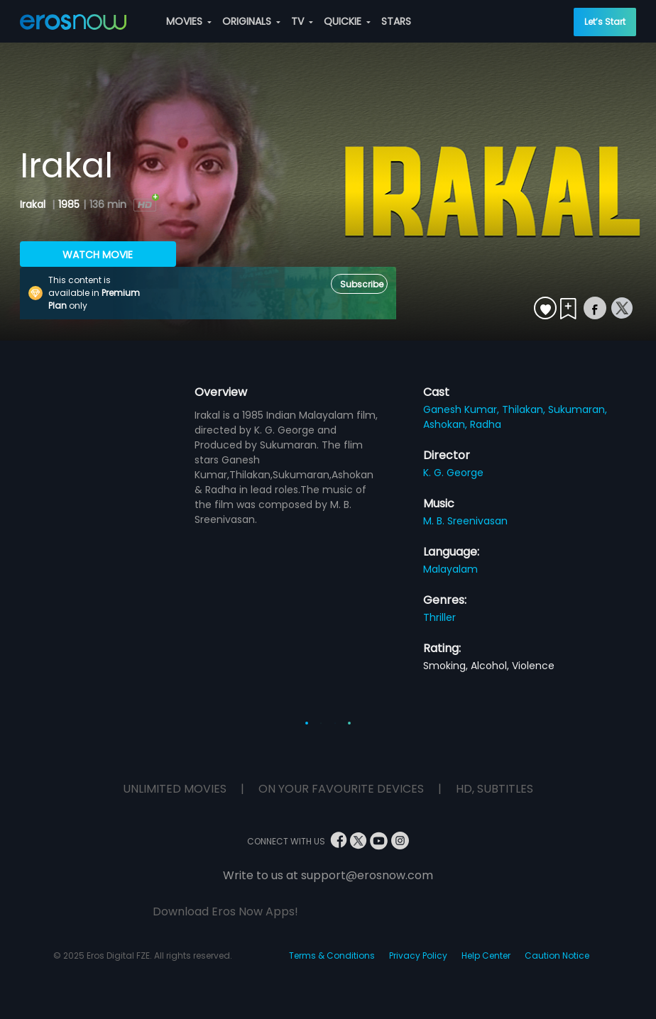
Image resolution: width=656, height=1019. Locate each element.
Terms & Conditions (332, 955)
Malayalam (450, 569)
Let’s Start (604, 22)
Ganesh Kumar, (462, 409)
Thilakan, (525, 409)
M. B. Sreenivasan (465, 521)
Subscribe (361, 284)
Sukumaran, (577, 409)
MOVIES (189, 21)
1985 (69, 204)
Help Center (485, 955)
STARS (396, 21)
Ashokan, (446, 424)
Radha (485, 424)
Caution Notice (557, 955)
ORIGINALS (251, 21)
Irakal (34, 204)
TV (302, 21)
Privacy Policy (418, 955)
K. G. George (453, 473)
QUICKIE (347, 21)
